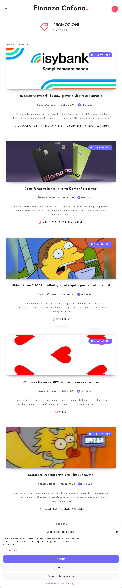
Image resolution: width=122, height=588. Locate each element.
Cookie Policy (52, 583)
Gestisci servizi (12, 550)
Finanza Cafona (60, 9)
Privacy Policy (67, 583)
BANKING (103, 138)
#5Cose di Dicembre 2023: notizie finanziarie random (61, 427)
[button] (117, 531)
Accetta (61, 558)
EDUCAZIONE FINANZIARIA (35, 138)
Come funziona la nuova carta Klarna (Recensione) (61, 212)
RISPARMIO (63, 354)
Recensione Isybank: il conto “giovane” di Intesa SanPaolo (61, 108)
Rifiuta (61, 567)
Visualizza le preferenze (61, 576)
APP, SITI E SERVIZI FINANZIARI (75, 138)
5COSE (63, 458)
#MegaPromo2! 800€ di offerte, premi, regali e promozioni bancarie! (61, 320)
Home (9, 46)
